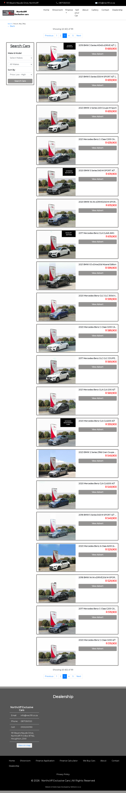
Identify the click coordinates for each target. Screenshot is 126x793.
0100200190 (26, 727)
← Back (11, 26)
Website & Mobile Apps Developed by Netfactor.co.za (63, 787)
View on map (24, 745)
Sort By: (11, 70)
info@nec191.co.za (29, 715)
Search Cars (20, 81)
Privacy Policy (63, 774)
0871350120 (26, 721)
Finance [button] (69, 10)
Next (79, 35)
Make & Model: (15, 53)
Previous (49, 35)
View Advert (97, 54)
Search (10, 24)
